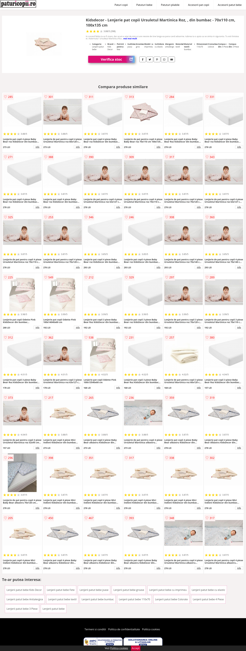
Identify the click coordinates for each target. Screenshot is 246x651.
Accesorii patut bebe (230, 5)
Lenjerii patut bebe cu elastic (208, 590)
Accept (136, 648)
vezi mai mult (130, 38)
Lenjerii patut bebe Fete (61, 590)
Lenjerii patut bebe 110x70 (134, 599)
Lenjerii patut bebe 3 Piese (22, 608)
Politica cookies (151, 629)
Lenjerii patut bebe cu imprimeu (168, 590)
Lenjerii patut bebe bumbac (98, 599)
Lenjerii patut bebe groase (128, 590)
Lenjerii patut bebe (54, 608)
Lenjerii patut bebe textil (62, 599)
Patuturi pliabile (170, 5)
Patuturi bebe (144, 5)
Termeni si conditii (95, 629)
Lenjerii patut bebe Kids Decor (24, 590)
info (37, 146)
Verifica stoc (118, 59)
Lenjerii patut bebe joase (94, 590)
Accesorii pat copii (198, 5)
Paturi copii (121, 5)
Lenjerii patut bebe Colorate (171, 599)
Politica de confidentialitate (124, 629)
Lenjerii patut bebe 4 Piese (208, 599)
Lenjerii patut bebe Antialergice (25, 599)
